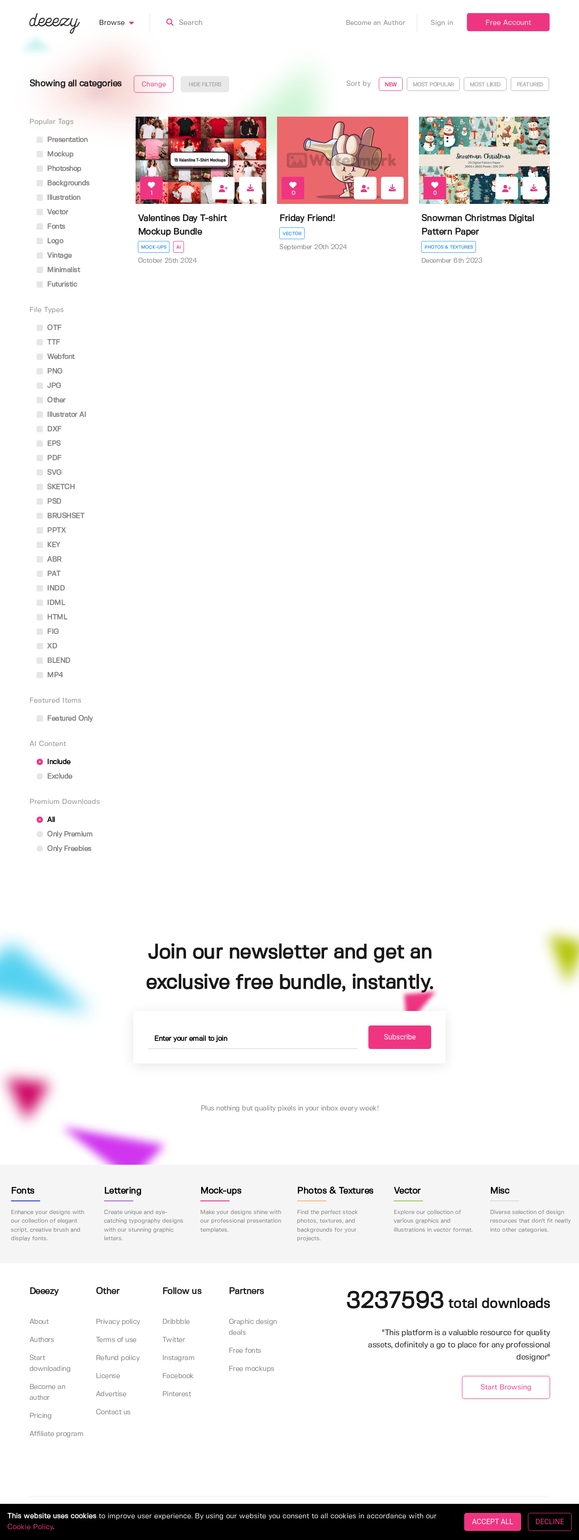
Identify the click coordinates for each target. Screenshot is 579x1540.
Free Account (508, 22)
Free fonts (245, 1350)
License (108, 1376)
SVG (49, 472)
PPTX (51, 530)
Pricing (40, 1415)
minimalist (58, 270)
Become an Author (381, 23)
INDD (51, 588)
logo (50, 241)
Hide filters (204, 84)
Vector (291, 233)
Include (54, 762)
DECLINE (550, 1521)
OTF (49, 328)
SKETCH (56, 487)
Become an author (47, 1392)
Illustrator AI (61, 414)
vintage (54, 255)
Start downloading (50, 1363)
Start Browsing (506, 1387)
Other (51, 400)
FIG (48, 631)
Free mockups (251, 1368)
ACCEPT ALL (492, 1521)
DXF (49, 429)
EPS (49, 443)
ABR (49, 559)
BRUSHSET (61, 516)
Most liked (485, 84)
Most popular (433, 84)
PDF (49, 458)
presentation (62, 140)
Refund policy (118, 1358)
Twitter (173, 1340)
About (39, 1321)
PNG (49, 371)
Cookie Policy (30, 1527)
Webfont (56, 357)
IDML (51, 603)
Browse (124, 23)
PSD (49, 501)
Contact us (113, 1412)
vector (52, 212)
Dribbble (176, 1321)
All (46, 820)
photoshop (59, 168)
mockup (55, 154)
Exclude (54, 776)
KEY (48, 545)
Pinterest (176, 1394)
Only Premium (65, 834)
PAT (49, 574)
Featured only (65, 718)
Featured (530, 84)
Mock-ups (153, 247)
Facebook (178, 1376)
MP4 (50, 675)
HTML (52, 617)
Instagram (178, 1358)
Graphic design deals (253, 1327)
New (391, 84)
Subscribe (400, 1037)
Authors (41, 1340)
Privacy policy (118, 1321)
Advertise (111, 1394)
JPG (49, 386)
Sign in (442, 23)
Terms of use (116, 1340)
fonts (51, 226)
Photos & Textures (448, 247)
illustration (58, 197)
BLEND (54, 660)
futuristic (57, 284)
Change (153, 84)
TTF (48, 342)
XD (47, 646)
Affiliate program (56, 1434)
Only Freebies (64, 849)
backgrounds (63, 183)
